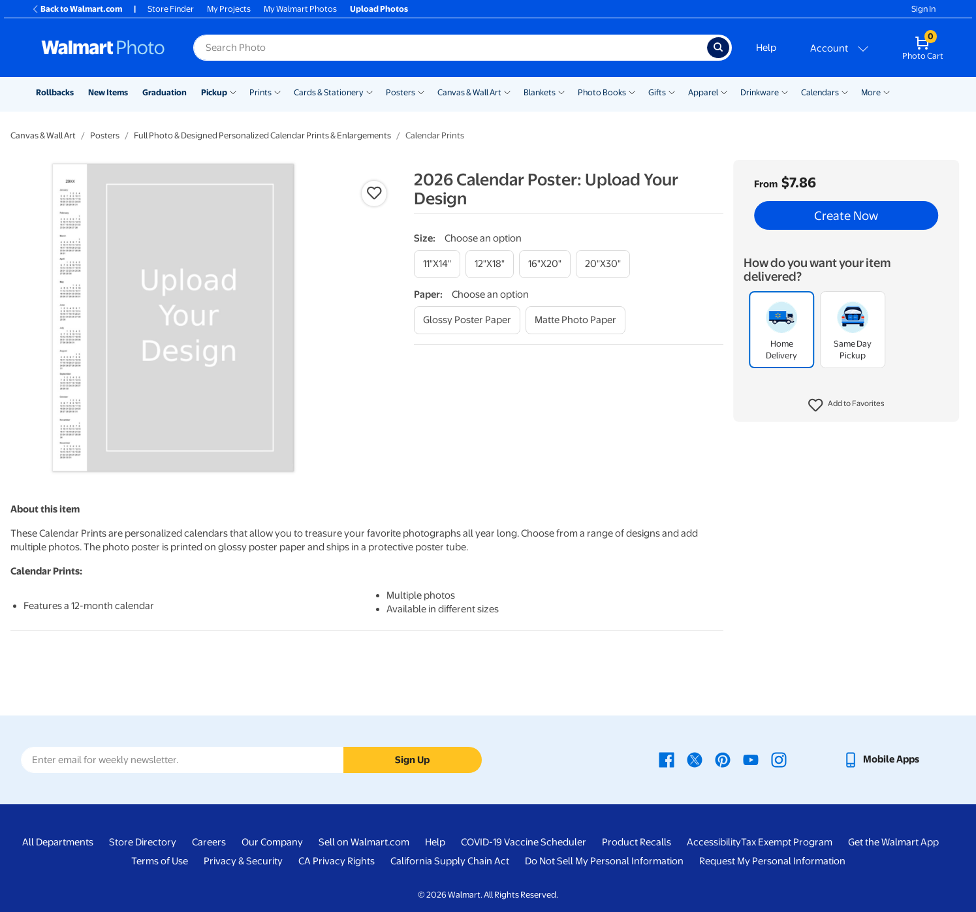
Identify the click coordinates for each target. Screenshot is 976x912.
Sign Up (412, 760)
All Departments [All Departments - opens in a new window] (57, 842)
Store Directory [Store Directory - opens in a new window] (142, 842)
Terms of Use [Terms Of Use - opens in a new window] (159, 861)
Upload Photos (379, 9)
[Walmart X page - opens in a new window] (694, 759)
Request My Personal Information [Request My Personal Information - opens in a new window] (772, 861)
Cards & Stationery (329, 92)
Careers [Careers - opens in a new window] (209, 842)
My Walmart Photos (300, 9)
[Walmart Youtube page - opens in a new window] (751, 759)
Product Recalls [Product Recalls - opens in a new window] (636, 842)
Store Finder (171, 9)
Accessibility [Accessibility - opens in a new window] (714, 842)
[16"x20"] (545, 264)
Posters (400, 92)
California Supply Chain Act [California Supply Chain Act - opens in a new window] (449, 861)
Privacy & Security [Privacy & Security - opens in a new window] (243, 861)
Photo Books (602, 92)
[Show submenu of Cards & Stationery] (369, 91)
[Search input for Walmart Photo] (450, 48)
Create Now (846, 215)
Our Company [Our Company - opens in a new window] (272, 842)
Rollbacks (55, 92)
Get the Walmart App (893, 842)
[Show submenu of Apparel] (724, 91)
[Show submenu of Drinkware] (785, 91)
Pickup (214, 92)
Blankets (540, 92)
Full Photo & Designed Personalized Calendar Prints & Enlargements (262, 135)
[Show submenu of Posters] (421, 91)
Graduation (164, 92)
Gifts (657, 92)
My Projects (229, 9)
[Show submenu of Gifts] (672, 91)
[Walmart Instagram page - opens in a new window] (779, 759)
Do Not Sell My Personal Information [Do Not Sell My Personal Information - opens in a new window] (604, 861)
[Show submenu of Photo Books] (632, 91)
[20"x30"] (603, 264)
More (871, 92)
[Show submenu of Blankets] (561, 91)
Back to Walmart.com (76, 9)
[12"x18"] (489, 264)
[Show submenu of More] (886, 91)
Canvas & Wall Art (469, 92)
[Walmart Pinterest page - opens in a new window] (723, 759)
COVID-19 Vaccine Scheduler (523, 842)
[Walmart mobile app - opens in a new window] (881, 759)
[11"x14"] (437, 264)
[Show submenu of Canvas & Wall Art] (507, 91)
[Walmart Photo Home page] (103, 47)
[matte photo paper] (575, 320)
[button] (846, 405)
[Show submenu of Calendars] (845, 91)
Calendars (820, 92)
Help (766, 48)
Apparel (703, 92)
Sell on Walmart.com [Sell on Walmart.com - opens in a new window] (364, 842)
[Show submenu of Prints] (277, 91)
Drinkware (759, 92)
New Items (108, 92)
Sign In (923, 9)
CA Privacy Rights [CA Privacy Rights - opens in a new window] (336, 861)
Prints (260, 92)
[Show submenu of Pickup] (233, 91)
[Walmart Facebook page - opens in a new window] (666, 759)
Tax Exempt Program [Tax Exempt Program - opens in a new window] (786, 842)
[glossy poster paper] (467, 320)
